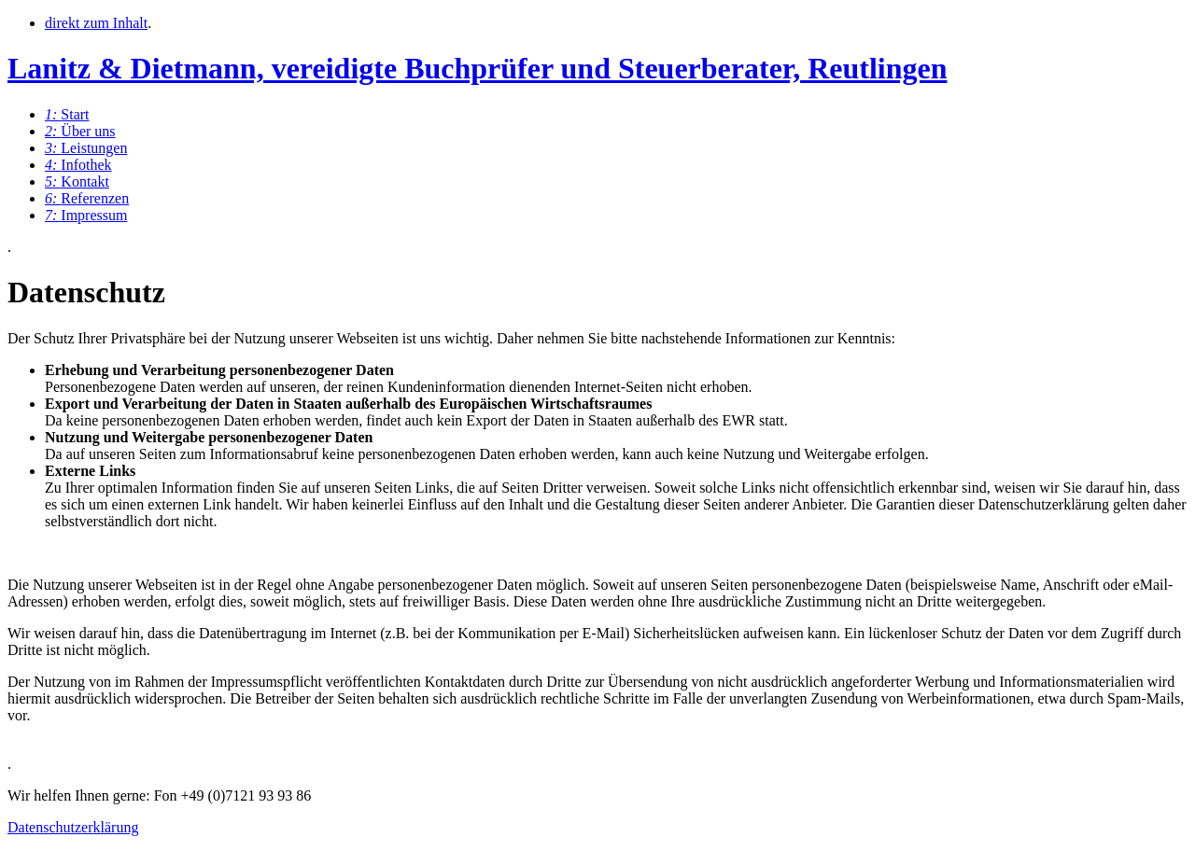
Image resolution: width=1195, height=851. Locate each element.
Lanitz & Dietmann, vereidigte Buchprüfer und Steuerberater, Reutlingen (477, 68)
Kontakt (77, 181)
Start (67, 114)
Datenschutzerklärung (72, 827)
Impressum (86, 215)
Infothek (78, 165)
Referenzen (87, 198)
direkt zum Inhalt (96, 23)
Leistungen (86, 148)
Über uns (80, 131)
